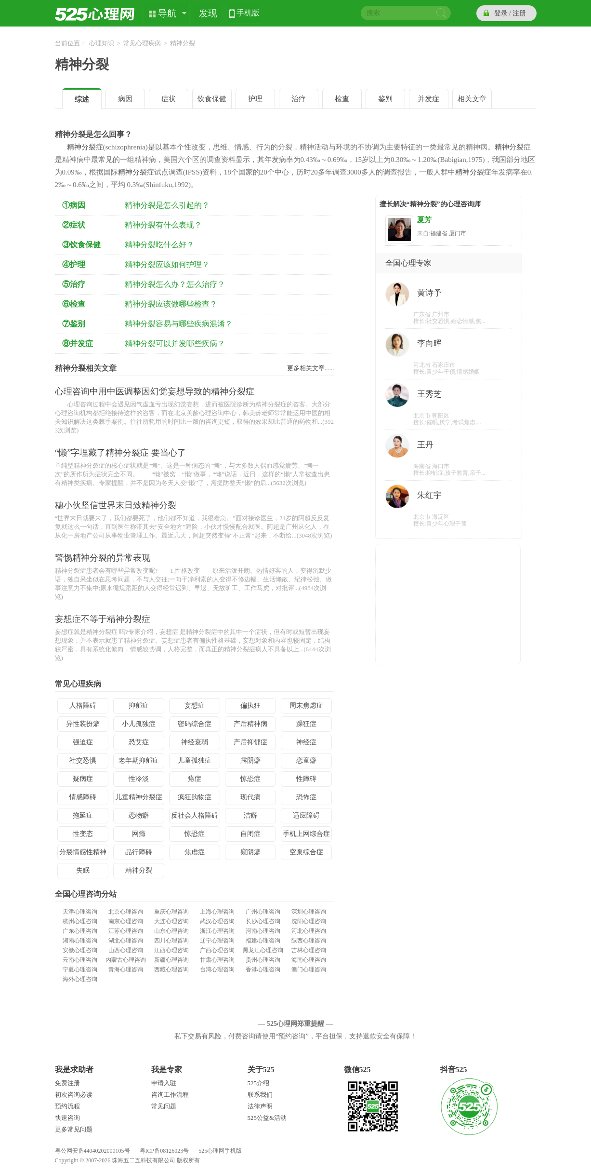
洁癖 (250, 815)
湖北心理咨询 (125, 940)
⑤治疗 (73, 284)
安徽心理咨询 (80, 950)
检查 (342, 99)
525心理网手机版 (220, 1150)
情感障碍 (82, 797)
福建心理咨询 (263, 940)
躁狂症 (306, 723)
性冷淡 (139, 778)
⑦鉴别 (73, 324)
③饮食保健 (81, 245)
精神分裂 (82, 64)
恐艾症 (139, 742)
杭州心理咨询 (80, 921)
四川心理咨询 (171, 940)
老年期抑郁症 (138, 760)
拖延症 (83, 815)
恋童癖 (306, 760)
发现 (208, 13)
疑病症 (83, 778)
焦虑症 (194, 852)
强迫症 (83, 742)
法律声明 (260, 1106)
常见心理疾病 (142, 43)
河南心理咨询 (263, 931)
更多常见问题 (73, 1129)
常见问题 (163, 1106)
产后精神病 (250, 723)
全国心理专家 (408, 263)
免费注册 (67, 1083)
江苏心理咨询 (125, 931)
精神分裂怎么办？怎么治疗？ (175, 284)
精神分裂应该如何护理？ (167, 264)
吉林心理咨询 (308, 950)
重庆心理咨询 (171, 911)
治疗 (298, 99)
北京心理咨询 (125, 911)
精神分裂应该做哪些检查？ (171, 304)
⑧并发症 (77, 343)
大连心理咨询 (171, 921)
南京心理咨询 (125, 921)
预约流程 (67, 1106)
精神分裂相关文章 (86, 368)
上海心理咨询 (217, 911)
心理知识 (101, 43)
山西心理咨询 (125, 950)
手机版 (248, 14)
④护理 (73, 264)
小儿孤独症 (139, 723)
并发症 (428, 99)
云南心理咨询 (80, 959)
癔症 (194, 778)
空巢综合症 (306, 852)
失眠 (83, 870)
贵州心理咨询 (263, 959)
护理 (255, 99)
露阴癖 (250, 760)
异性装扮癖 (83, 723)
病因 (125, 99)
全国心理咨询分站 (86, 894)
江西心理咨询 (171, 950)
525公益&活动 (267, 1117)
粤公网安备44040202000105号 (92, 1150)
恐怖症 (306, 797)
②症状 (73, 225)
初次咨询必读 (73, 1094)
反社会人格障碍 (194, 815)
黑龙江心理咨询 (263, 950)
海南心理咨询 (308, 959)
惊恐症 (250, 778)
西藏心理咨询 (171, 969)
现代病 (250, 797)
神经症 (306, 742)
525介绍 (259, 1083)
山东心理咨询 (171, 931)
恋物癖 (139, 815)
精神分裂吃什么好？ (159, 245)
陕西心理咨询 (308, 940)
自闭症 (250, 833)
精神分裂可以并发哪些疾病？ (175, 343)
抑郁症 (139, 705)
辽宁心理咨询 (217, 940)
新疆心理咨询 (171, 959)
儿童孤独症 (194, 760)
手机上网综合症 (306, 833)
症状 (168, 99)
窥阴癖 (250, 852)
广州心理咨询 (263, 911)
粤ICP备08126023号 (164, 1150)
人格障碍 (82, 705)
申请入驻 (163, 1083)
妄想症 (194, 705)
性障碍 (306, 778)
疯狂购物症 (194, 797)
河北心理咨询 (308, 931)
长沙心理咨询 (263, 921)
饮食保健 (211, 99)
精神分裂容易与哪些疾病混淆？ (179, 324)
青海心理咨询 (125, 969)
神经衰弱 (194, 742)
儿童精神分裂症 (138, 797)
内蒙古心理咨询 (125, 959)
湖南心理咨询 (80, 940)
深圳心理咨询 (308, 911)
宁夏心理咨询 (80, 969)
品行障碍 (138, 852)
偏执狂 (250, 705)
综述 (82, 99)
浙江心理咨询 (217, 931)
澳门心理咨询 (308, 969)
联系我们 (260, 1094)
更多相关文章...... (310, 368)
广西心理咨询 (217, 950)
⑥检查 (73, 304)
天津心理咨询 (80, 911)
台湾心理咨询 (217, 969)
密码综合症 (194, 723)
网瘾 (138, 833)
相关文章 (472, 99)
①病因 (73, 205)
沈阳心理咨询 (308, 921)
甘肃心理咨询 (217, 959)
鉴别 (385, 99)
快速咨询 (67, 1117)
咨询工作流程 (170, 1094)
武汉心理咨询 (217, 921)
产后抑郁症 (250, 742)
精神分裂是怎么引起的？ (167, 205)
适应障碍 (306, 815)
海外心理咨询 (80, 979)
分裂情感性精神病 (82, 854)
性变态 (83, 833)
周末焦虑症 (306, 705)
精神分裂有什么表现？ (163, 225)
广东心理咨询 (80, 931)
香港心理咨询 (263, 969)
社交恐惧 (82, 760)
